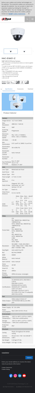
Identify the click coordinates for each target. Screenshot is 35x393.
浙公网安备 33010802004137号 (24, 387)
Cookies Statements (19, 14)
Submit (29, 358)
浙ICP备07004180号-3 (8, 387)
